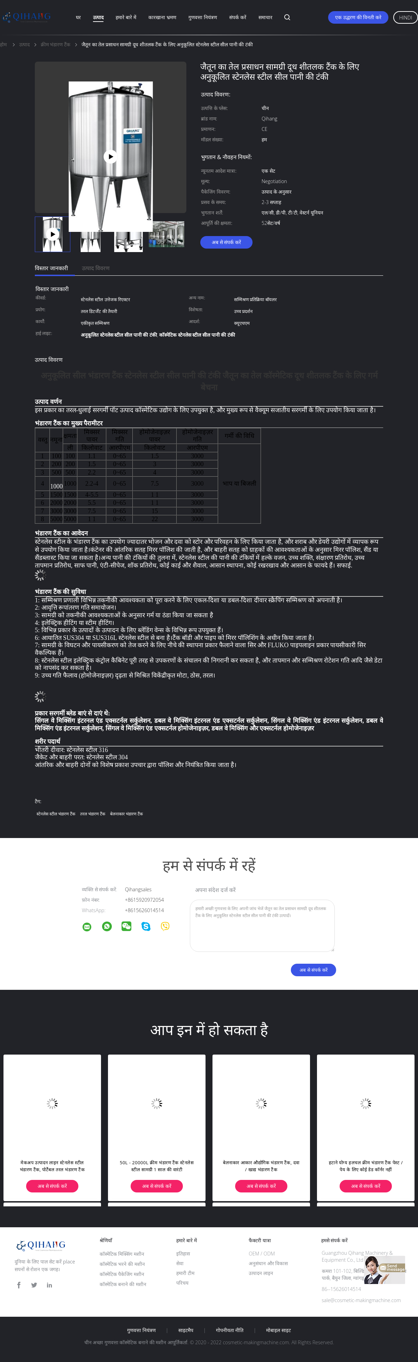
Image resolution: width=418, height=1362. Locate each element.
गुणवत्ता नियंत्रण (202, 17)
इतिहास (183, 1253)
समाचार (265, 17)
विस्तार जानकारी (51, 268)
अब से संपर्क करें (226, 242)
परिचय (182, 1282)
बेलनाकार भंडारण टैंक (126, 814)
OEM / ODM (262, 1253)
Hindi (405, 17)
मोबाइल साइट (278, 1330)
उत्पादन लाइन (261, 1273)
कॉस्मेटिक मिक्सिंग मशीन (122, 1254)
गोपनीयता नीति (230, 1330)
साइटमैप (185, 1330)
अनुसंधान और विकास (268, 1263)
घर (78, 17)
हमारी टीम (185, 1273)
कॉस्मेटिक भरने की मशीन (122, 1264)
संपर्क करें (237, 17)
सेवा (180, 1263)
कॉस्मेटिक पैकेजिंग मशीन (122, 1274)
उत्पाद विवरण (96, 268)
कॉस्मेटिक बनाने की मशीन (123, 1284)
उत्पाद (98, 17)
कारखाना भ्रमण (162, 17)
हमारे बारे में (126, 17)
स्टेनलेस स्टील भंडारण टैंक (56, 814)
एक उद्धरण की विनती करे (358, 17)
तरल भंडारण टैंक (92, 814)
